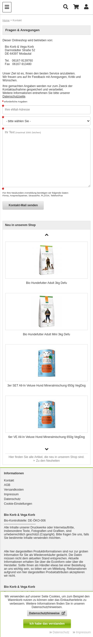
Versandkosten (14, 489)
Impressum (11, 494)
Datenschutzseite (13, 96)
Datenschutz (12, 499)
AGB (7, 485)
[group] (46, 265)
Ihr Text (23, 132)
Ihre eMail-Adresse (17, 109)
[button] (46, 449)
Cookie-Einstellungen (18, 503)
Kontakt (9, 480)
